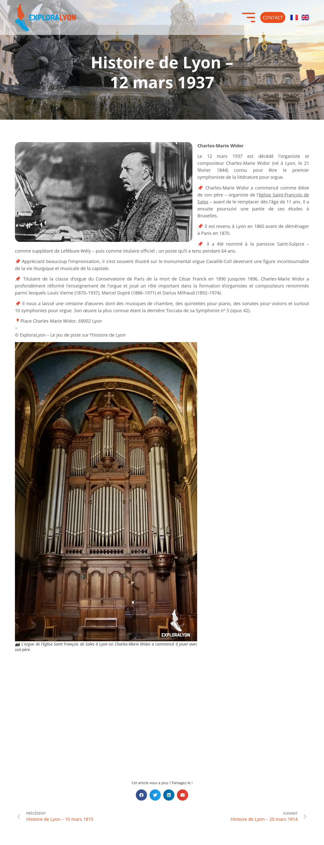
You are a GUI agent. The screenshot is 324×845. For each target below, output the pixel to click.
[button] (141, 795)
